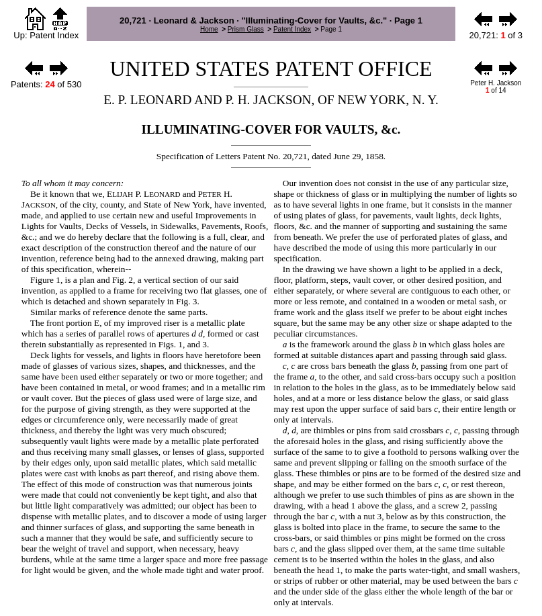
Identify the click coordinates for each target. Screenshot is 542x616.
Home (209, 29)
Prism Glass (246, 29)
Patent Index (292, 29)
